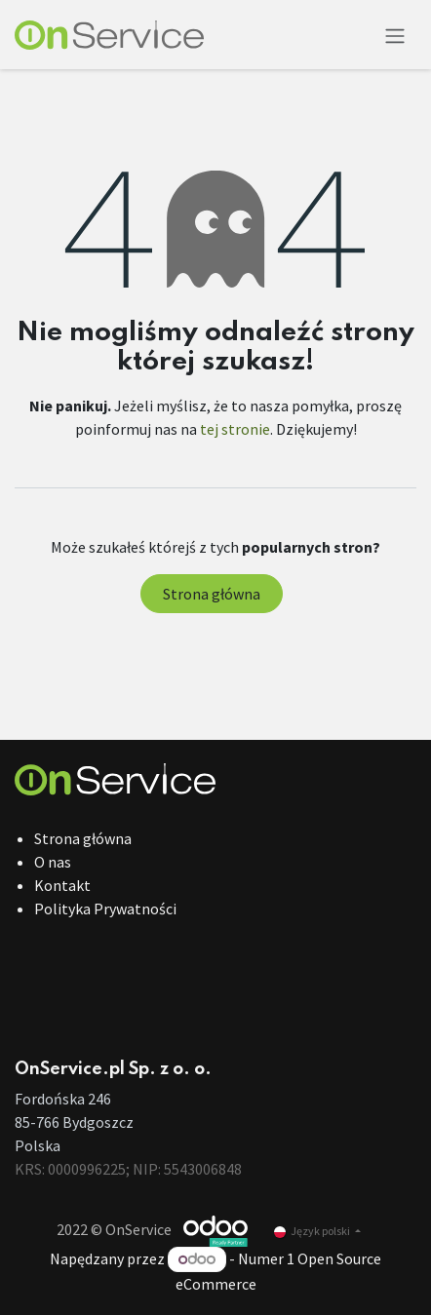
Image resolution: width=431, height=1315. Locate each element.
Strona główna (211, 593)
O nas (52, 861)
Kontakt (62, 885)
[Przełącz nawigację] (394, 35)
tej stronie (235, 429)
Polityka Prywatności (105, 908)
